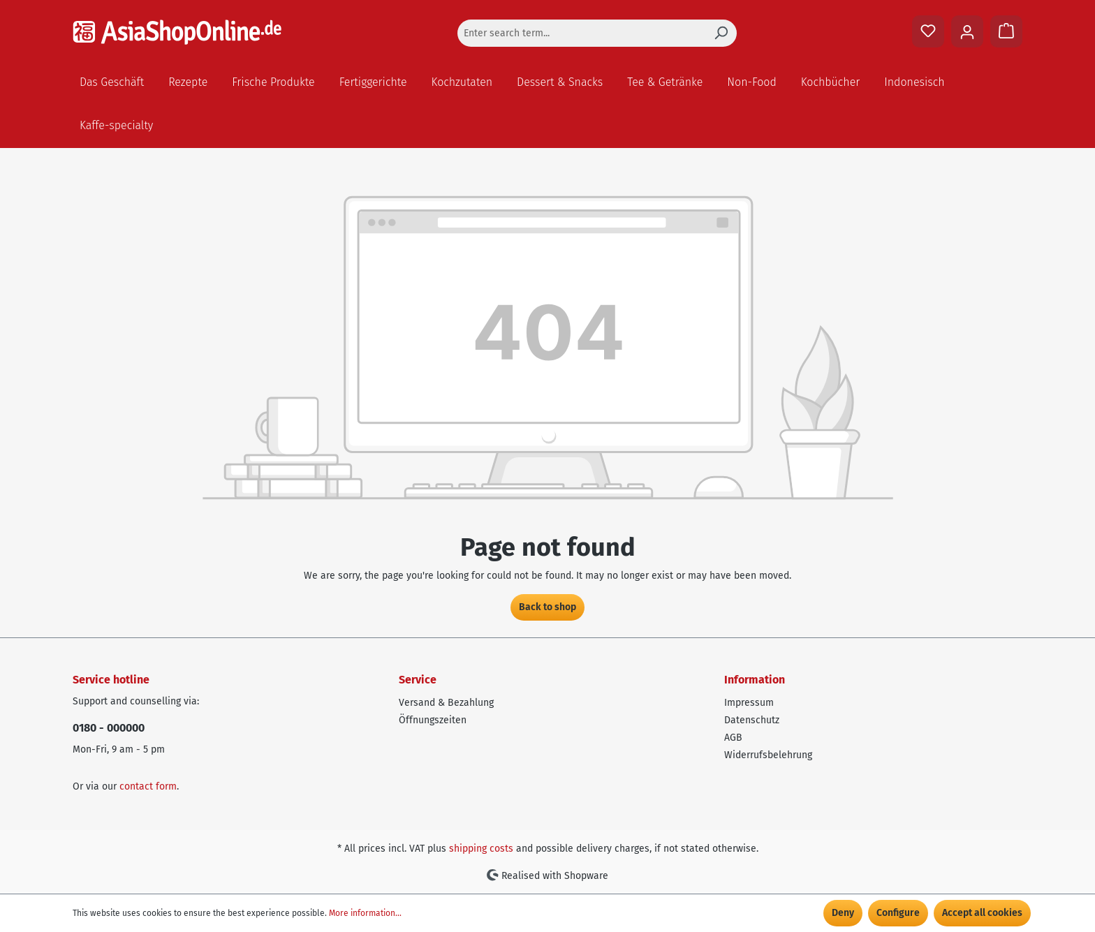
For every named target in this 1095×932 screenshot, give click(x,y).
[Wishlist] (928, 31)
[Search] (721, 33)
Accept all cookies (982, 913)
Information (754, 679)
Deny (843, 913)
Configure (898, 913)
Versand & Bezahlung (446, 703)
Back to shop (547, 607)
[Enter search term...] (581, 33)
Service (417, 679)
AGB (733, 738)
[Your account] (967, 31)
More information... (365, 913)
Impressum (749, 703)
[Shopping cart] (1006, 31)
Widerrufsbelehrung (768, 755)
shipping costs (481, 849)
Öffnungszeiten (432, 720)
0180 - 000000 (109, 727)
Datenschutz (751, 720)
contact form (148, 786)
